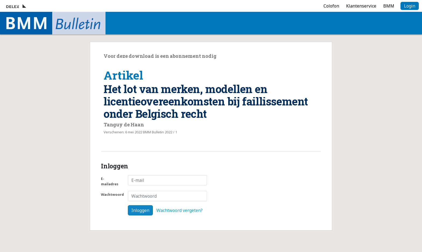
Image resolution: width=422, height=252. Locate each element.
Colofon (331, 6)
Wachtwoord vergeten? (179, 210)
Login (409, 6)
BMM (388, 6)
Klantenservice (361, 6)
